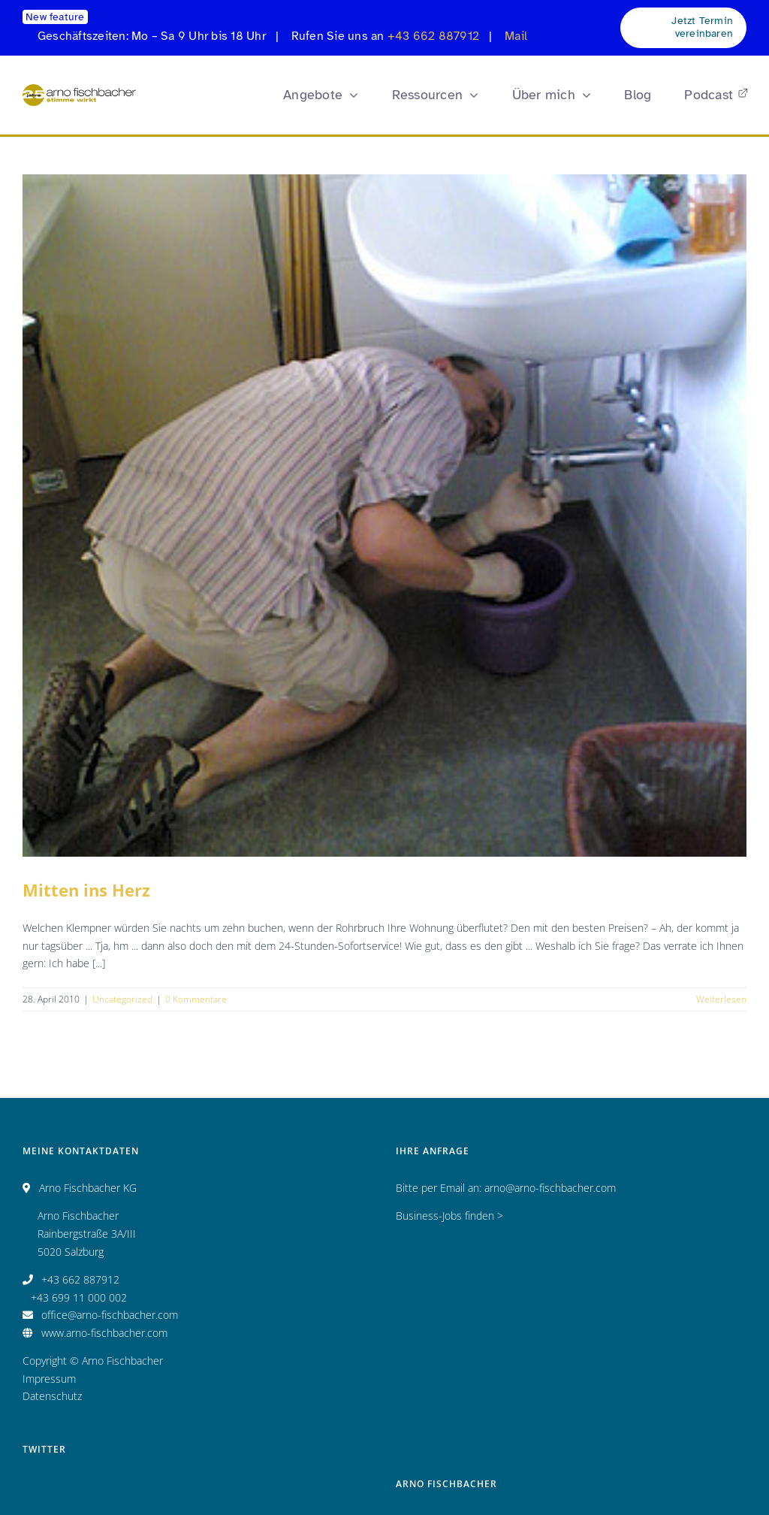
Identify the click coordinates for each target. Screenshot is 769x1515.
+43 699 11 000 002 (79, 1297)
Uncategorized (122, 999)
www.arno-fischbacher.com (104, 1333)
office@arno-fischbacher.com (109, 1315)
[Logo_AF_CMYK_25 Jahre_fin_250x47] (79, 89)
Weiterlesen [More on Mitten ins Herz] (721, 999)
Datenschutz (52, 1396)
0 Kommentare (196, 999)
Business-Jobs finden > (449, 1215)
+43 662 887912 (433, 36)
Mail (516, 36)
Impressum (49, 1378)
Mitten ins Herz (86, 889)
